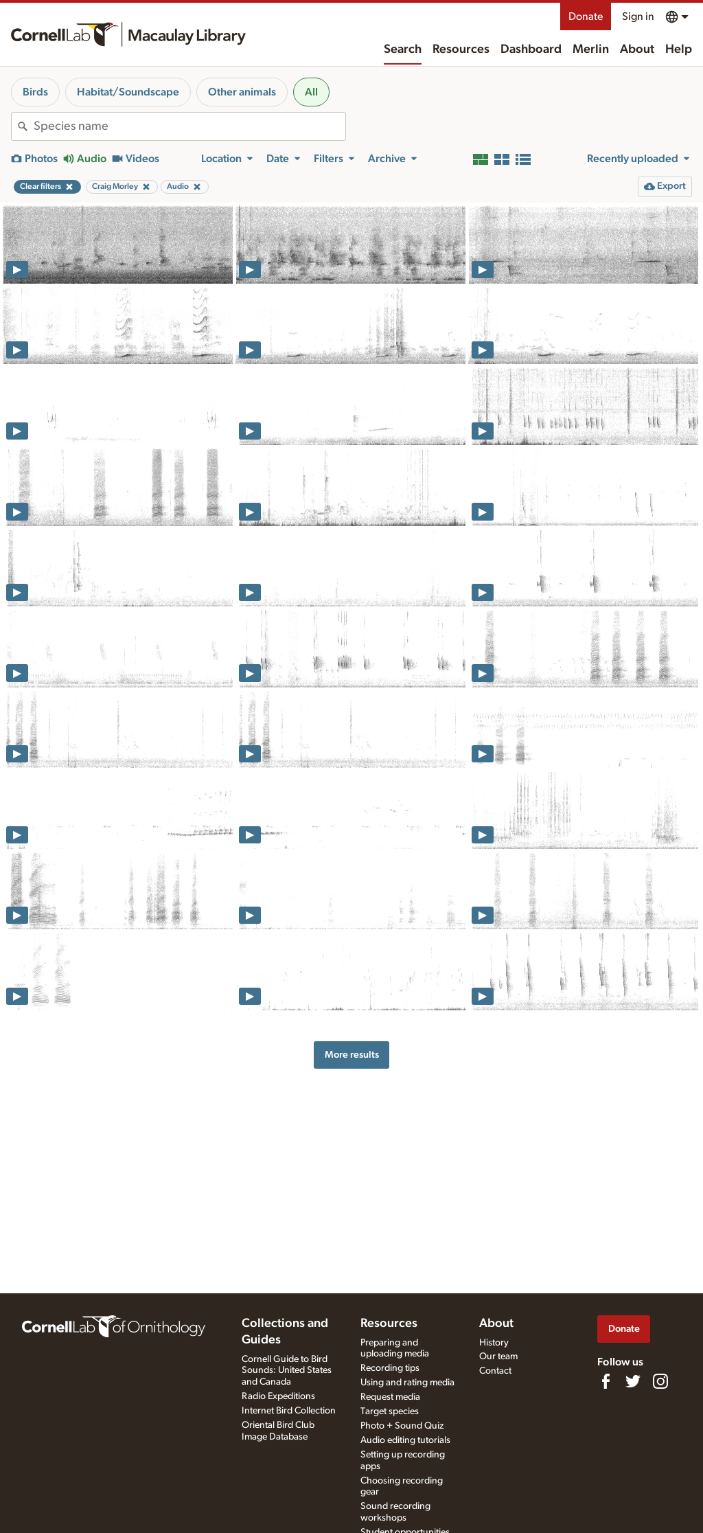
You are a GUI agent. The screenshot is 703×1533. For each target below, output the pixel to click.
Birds (35, 92)
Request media (390, 1397)
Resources (461, 49)
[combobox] (189, 126)
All (311, 92)
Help (678, 49)
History (494, 1343)
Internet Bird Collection (289, 1411)
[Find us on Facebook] (605, 1381)
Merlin (591, 49)
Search (403, 49)
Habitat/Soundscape (128, 92)
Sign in (638, 16)
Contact (495, 1371)
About (637, 49)
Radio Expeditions (278, 1396)
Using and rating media (407, 1382)
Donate (585, 16)
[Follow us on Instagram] (660, 1381)
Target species (389, 1411)
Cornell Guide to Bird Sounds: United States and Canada (287, 1370)
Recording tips (389, 1368)
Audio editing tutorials (405, 1440)
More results (352, 1054)
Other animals (242, 92)
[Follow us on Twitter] (633, 1381)
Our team (498, 1356)
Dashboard (531, 49)
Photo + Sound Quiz (401, 1426)
